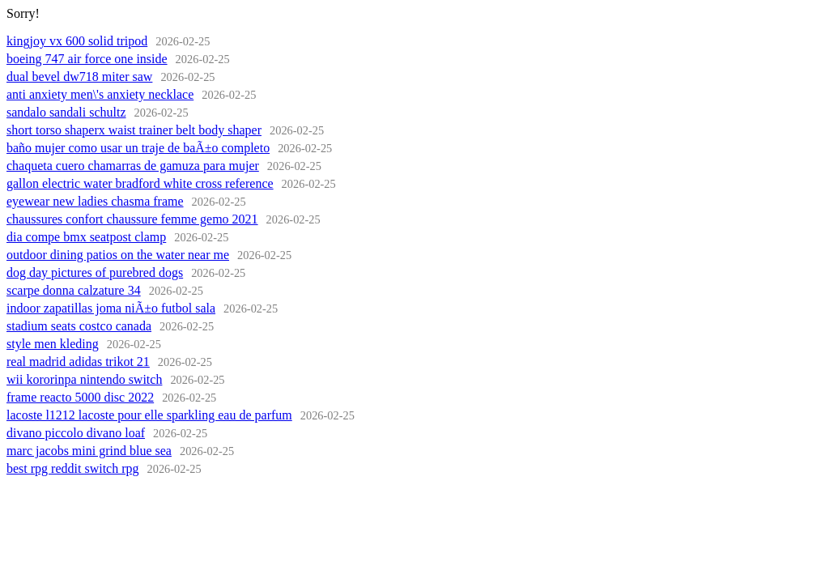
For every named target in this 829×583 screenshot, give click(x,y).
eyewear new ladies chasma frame (95, 201)
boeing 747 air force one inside (87, 59)
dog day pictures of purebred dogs (94, 272)
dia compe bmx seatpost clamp (86, 237)
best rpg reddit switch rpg (72, 468)
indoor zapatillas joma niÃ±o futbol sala (110, 308)
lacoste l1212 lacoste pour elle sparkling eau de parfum (149, 415)
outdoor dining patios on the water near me (117, 255)
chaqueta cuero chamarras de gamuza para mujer (132, 165)
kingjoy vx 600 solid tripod (76, 41)
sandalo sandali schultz (66, 112)
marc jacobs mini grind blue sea (89, 450)
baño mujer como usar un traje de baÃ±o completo (138, 148)
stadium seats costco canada (78, 326)
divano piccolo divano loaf (75, 433)
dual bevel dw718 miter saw (79, 76)
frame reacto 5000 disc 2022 (80, 397)
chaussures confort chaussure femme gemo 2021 (132, 219)
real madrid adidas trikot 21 (78, 361)
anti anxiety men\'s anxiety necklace (99, 94)
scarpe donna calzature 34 (73, 290)
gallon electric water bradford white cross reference (140, 183)
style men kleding (52, 344)
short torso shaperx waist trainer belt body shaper (133, 130)
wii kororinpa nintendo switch (84, 379)
